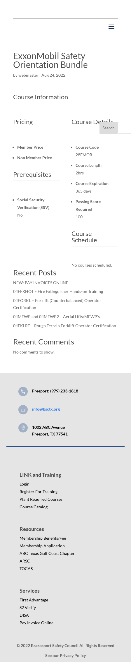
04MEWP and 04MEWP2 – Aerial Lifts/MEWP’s (56, 316)
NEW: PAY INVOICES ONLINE (40, 282)
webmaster (28, 75)
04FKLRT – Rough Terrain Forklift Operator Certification (64, 325)
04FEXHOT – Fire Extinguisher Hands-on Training (58, 291)
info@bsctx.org (46, 409)
